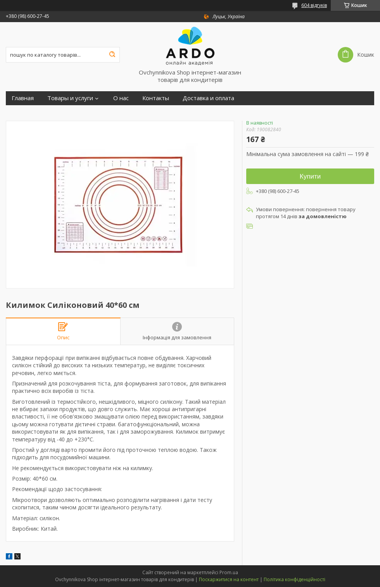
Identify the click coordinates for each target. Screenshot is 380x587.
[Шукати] (112, 55)
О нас (121, 98)
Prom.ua (228, 572)
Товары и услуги (70, 98)
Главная (23, 98)
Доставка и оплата (208, 98)
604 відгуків (314, 5)
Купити (310, 176)
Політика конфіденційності (294, 579)
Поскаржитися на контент (229, 579)
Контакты (155, 98)
